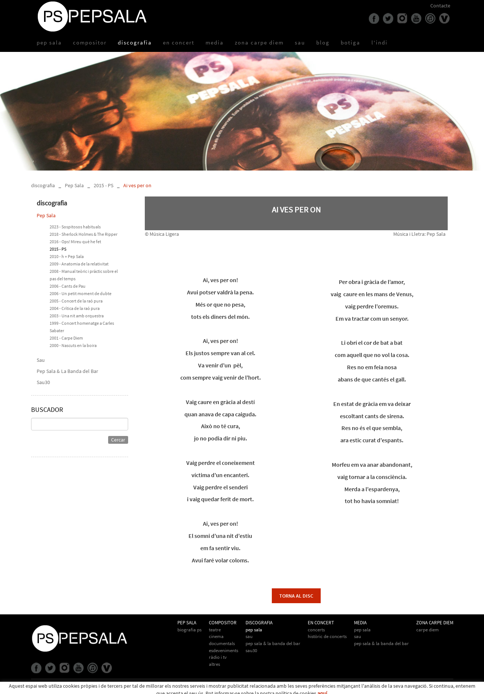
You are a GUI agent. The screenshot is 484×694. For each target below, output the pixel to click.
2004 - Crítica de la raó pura (75, 308)
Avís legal (82, 688)
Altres (214, 664)
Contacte (440, 5)
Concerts (316, 630)
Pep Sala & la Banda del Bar (381, 643)
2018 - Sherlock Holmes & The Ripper (83, 234)
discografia (43, 185)
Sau (41, 360)
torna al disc (296, 595)
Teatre (215, 630)
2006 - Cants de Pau (68, 286)
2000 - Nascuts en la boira (73, 345)
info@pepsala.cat (263, 688)
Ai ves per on (137, 185)
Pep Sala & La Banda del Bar (67, 371)
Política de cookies (51, 688)
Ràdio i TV (218, 657)
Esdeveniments (223, 650)
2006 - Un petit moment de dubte (80, 293)
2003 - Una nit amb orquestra (77, 315)
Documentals (222, 643)
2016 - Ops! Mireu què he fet (75, 241)
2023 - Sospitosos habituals (75, 226)
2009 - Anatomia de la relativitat (79, 264)
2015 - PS (103, 185)
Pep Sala (74, 185)
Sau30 (43, 382)
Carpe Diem (427, 630)
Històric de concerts (327, 636)
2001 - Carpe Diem (66, 338)
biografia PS (189, 630)
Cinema (216, 636)
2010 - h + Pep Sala (67, 256)
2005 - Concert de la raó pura (76, 301)
